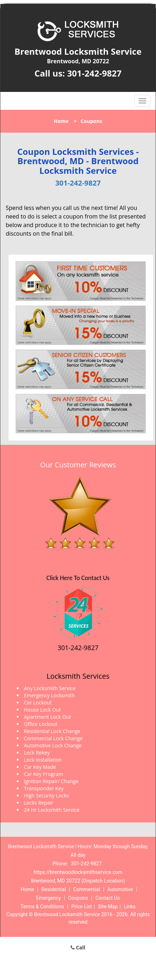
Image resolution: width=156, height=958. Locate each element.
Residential (53, 889)
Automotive (120, 889)
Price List (81, 906)
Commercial (86, 889)
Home (61, 121)
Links (130, 906)
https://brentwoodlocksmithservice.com (78, 872)
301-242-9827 (94, 73)
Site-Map (108, 906)
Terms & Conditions (42, 906)
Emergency (48, 898)
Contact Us (107, 898)
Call (78, 947)
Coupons (78, 898)
